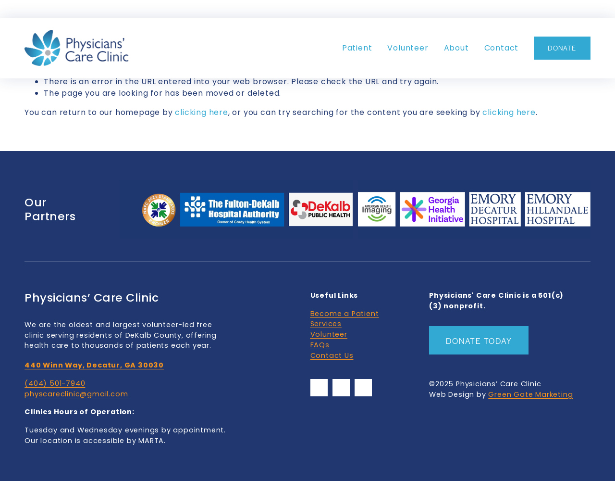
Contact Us (332, 355)
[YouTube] (341, 387)
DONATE (562, 47)
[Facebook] (319, 387)
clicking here (201, 112)
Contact (501, 47)
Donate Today (479, 340)
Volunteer (407, 47)
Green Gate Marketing (530, 394)
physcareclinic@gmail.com (76, 394)
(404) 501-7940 (55, 383)
